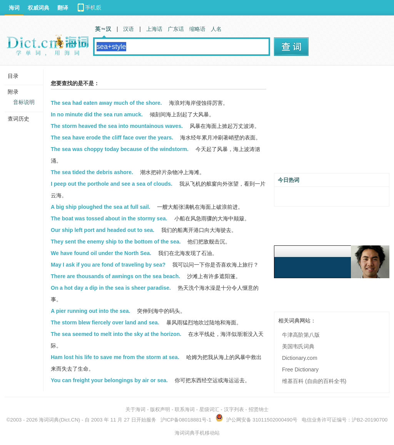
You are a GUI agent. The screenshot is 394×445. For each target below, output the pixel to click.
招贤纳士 (259, 409)
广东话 (176, 29)
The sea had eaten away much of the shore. (106, 103)
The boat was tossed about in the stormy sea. (109, 218)
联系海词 (185, 409)
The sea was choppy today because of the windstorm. (120, 149)
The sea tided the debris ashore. (92, 172)
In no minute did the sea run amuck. (97, 114)
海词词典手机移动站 (197, 433)
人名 (216, 29)
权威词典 (38, 8)
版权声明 (160, 409)
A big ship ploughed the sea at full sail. (100, 207)
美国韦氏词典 (298, 346)
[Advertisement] (331, 122)
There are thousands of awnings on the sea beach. (115, 276)
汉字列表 (234, 409)
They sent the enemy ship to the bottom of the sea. (116, 241)
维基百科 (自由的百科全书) (314, 381)
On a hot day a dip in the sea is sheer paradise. (111, 288)
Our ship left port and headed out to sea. (102, 230)
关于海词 (135, 409)
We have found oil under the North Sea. (101, 253)
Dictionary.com (299, 358)
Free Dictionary (300, 369)
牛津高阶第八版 (301, 335)
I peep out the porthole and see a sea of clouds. (111, 184)
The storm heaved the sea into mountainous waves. (117, 126)
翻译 (62, 8)
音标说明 (24, 102)
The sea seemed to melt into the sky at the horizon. (116, 334)
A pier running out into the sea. (90, 311)
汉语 (128, 29)
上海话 (154, 29)
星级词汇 (209, 409)
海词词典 (49, 420)
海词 (14, 8)
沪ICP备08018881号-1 (185, 420)
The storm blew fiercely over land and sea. (105, 322)
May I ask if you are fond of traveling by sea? (108, 265)
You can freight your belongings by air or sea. (109, 380)
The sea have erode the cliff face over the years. (112, 137)
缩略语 (197, 29)
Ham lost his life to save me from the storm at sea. (115, 357)
